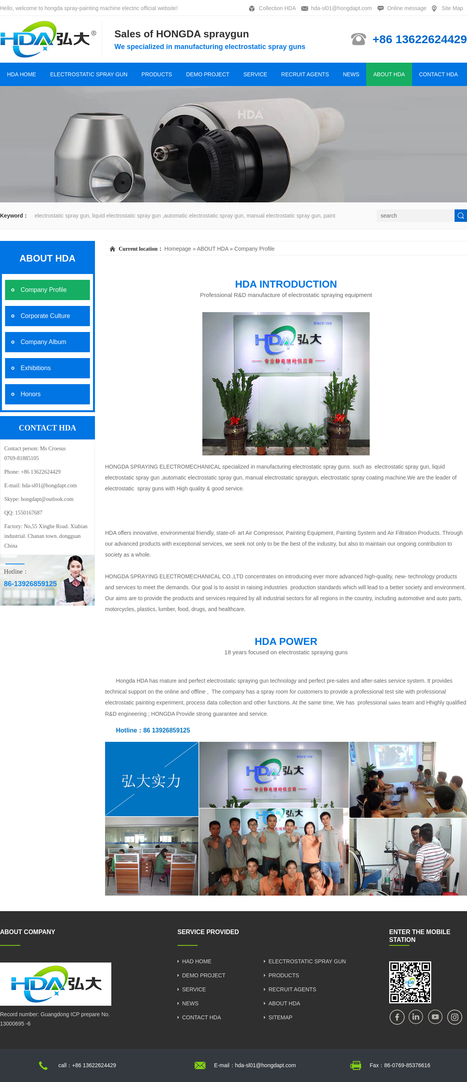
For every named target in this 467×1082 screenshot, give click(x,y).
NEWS (351, 74)
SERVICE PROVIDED (208, 932)
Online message (407, 8)
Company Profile (254, 249)
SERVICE (255, 74)
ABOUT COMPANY (27, 932)
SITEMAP (280, 1017)
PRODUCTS (157, 74)
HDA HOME (21, 74)
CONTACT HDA (438, 74)
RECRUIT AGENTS (305, 74)
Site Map (452, 8)
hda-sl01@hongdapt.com (341, 8)
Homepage (178, 249)
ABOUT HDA (389, 74)
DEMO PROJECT (207, 74)
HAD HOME (196, 961)
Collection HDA (277, 8)
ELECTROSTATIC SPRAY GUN (89, 74)
